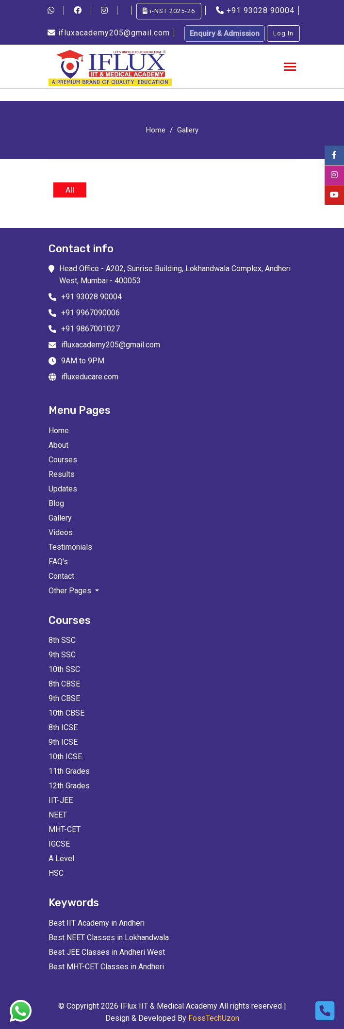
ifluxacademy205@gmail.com (110, 32)
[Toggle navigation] (290, 68)
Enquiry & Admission (225, 33)
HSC (56, 873)
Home (155, 130)
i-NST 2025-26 (169, 11)
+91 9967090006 (90, 312)
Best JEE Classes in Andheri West (107, 952)
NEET (58, 814)
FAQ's (58, 561)
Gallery (187, 130)
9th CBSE (64, 698)
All (70, 190)
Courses (63, 459)
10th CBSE (66, 713)
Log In (283, 33)
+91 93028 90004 (256, 10)
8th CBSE (64, 683)
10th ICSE (65, 756)
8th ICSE (63, 727)
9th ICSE (63, 742)
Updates (63, 488)
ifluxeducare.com (89, 376)
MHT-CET (65, 829)
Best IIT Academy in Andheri (97, 923)
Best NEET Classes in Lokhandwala (109, 937)
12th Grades (69, 785)
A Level (61, 858)
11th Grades (69, 771)
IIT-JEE (61, 800)
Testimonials (70, 547)
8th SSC (62, 640)
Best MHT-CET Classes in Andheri (106, 966)
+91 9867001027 (90, 328)
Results (62, 474)
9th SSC (62, 654)
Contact (61, 576)
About (58, 445)
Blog (56, 503)
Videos (61, 532)
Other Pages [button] (71, 590)
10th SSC (64, 669)
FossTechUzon (213, 1018)
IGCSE (59, 844)
